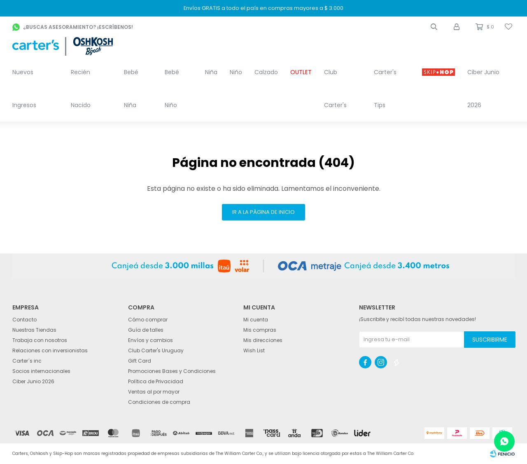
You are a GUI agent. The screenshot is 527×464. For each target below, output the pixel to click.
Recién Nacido (81, 88)
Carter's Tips (385, 88)
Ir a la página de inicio (263, 212)
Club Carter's (335, 88)
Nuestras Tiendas (34, 329)
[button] (434, 26)
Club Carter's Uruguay (156, 350)
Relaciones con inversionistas (50, 350)
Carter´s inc (27, 360)
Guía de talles (145, 329)
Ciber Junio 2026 (483, 88)
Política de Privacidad (155, 381)
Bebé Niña (131, 88)
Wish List (254, 350)
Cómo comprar (148, 319)
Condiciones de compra (159, 401)
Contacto (24, 319)
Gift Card (139, 360)
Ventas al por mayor (154, 391)
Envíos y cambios (150, 340)
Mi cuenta (255, 319)
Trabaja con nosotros (39, 340)
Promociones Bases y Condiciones (172, 371)
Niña (211, 72)
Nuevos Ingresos (24, 88)
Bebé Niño (172, 88)
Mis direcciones (262, 340)
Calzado (266, 72)
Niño (236, 72)
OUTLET (301, 72)
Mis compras (259, 329)
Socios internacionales (41, 371)
